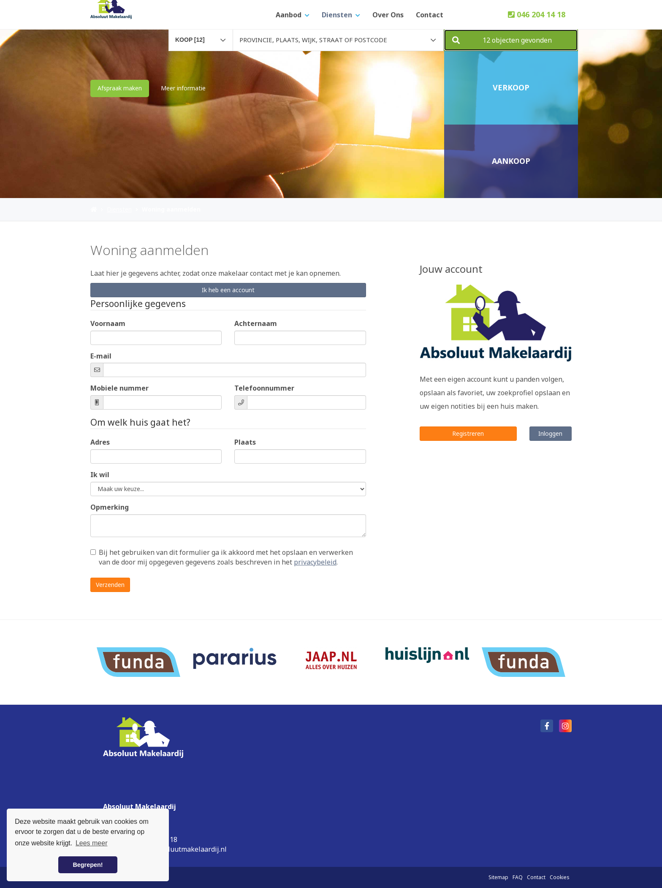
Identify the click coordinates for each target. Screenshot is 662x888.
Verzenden (110, 585)
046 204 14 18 (536, 14)
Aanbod (292, 14)
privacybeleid (315, 562)
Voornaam (107, 323)
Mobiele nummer (119, 388)
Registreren (468, 433)
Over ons (388, 14)
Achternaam (255, 323)
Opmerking (109, 507)
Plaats (245, 442)
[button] (511, 40)
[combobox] (200, 36)
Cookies (560, 877)
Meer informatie (183, 88)
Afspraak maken (120, 88)
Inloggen (550, 433)
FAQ (518, 877)
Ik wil (99, 474)
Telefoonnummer (264, 388)
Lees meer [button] (92, 843)
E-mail (100, 356)
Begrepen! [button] (88, 864)
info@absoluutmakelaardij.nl (180, 849)
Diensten (341, 14)
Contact (429, 14)
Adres (100, 442)
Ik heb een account (228, 290)
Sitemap (498, 877)
